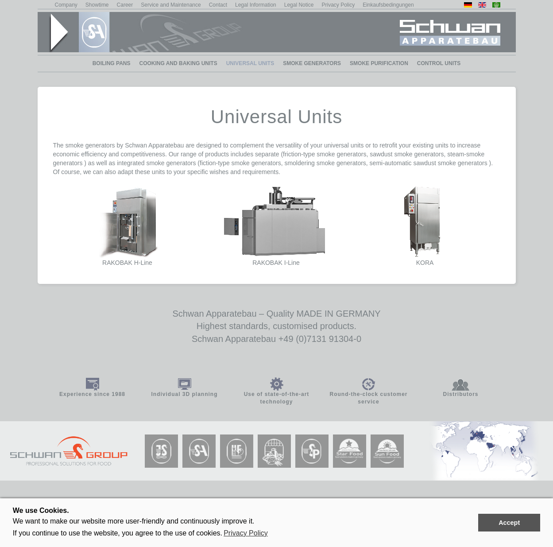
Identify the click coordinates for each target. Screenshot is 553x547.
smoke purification (379, 63)
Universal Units (250, 63)
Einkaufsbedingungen (388, 5)
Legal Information (255, 5)
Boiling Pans (112, 63)
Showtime (97, 5)
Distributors (460, 394)
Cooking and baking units (178, 63)
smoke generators (312, 63)
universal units (344, 145)
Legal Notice (299, 5)
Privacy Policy (246, 533)
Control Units (438, 63)
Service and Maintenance (171, 5)
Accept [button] (509, 522)
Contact (218, 5)
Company (66, 5)
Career (125, 5)
